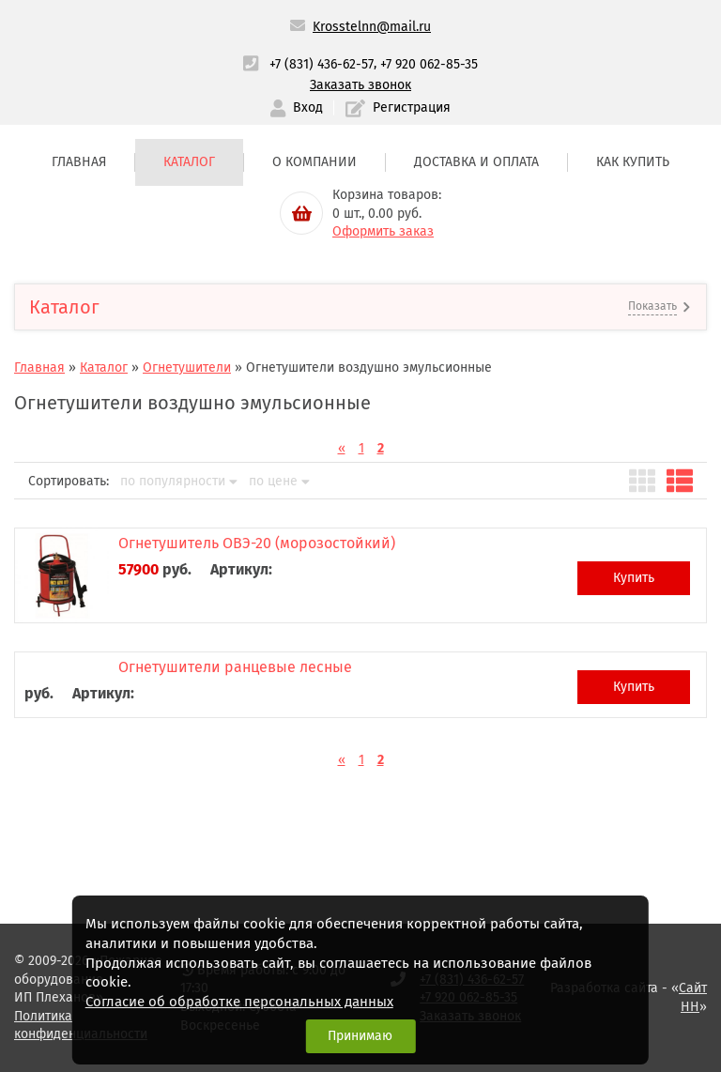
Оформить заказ (383, 231)
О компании (314, 162)
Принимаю (360, 1036)
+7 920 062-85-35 (429, 64)
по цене (279, 481)
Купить (633, 578)
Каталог (189, 162)
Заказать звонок (360, 85)
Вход (296, 108)
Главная (79, 162)
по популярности (179, 481)
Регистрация (398, 108)
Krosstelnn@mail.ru (372, 27)
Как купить (632, 162)
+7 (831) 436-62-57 (321, 64)
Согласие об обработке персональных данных (239, 1001)
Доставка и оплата (476, 162)
